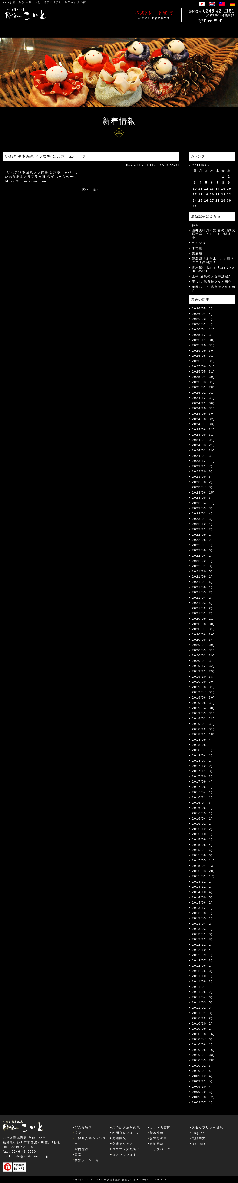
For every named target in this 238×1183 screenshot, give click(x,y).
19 (206, 194)
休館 (195, 225)
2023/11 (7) (202, 466)
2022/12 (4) (202, 524)
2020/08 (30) (203, 624)
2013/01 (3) (202, 934)
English (198, 1133)
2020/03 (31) (203, 650)
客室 (78, 1154)
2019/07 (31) (203, 692)
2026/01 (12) (203, 329)
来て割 (197, 248)
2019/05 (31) (203, 703)
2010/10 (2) (202, 1023)
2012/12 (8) (202, 939)
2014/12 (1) (202, 881)
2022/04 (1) (202, 555)
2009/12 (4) (202, 1076)
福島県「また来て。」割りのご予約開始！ (213, 260)
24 (195, 200)
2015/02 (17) (203, 876)
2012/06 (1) (202, 965)
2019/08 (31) (203, 687)
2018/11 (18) (203, 734)
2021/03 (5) (202, 603)
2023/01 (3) (202, 519)
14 (217, 188)
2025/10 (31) (203, 345)
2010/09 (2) (202, 1028)
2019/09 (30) (203, 681)
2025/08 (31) (203, 355)
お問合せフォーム (126, 1133)
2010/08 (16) (203, 1034)
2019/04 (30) (203, 708)
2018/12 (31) (203, 729)
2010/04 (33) (203, 1055)
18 (200, 194)
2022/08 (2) (202, 539)
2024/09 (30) (203, 413)
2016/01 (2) (202, 823)
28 (217, 200)
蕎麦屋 (197, 253)
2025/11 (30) (203, 340)
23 (229, 194)
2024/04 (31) (203, 440)
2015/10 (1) (202, 834)
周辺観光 (119, 1138)
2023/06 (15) (203, 492)
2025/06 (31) (203, 366)
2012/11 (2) (202, 944)
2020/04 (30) (203, 645)
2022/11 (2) (202, 529)
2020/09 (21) (203, 618)
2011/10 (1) (202, 976)
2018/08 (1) (202, 744)
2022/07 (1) (202, 545)
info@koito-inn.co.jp (32, 1156)
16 (229, 188)
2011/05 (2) (202, 992)
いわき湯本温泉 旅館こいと (22, 2)
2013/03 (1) (202, 929)
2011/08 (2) (202, 981)
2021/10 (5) (202, 571)
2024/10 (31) (203, 408)
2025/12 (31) (203, 334)
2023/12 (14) (203, 461)
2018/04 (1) (202, 755)
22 (223, 194)
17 (195, 194)
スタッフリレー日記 (207, 1127)
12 (206, 188)
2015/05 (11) (203, 860)
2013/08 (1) (202, 913)
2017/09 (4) (202, 781)
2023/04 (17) (203, 503)
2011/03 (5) (202, 1002)
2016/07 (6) (202, 802)
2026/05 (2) (202, 308)
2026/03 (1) (202, 319)
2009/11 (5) (202, 1081)
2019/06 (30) (203, 697)
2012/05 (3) (202, 971)
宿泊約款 (157, 1144)
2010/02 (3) (202, 1065)
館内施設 (82, 1149)
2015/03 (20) (203, 871)
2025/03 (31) (203, 382)
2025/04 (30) (203, 377)
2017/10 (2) (202, 776)
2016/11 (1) (202, 797)
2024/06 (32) (203, 429)
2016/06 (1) (202, 808)
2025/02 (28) (203, 387)
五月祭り (199, 243)
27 (212, 200)
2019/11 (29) (203, 671)
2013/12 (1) (202, 908)
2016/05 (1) (202, 813)
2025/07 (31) (203, 361)
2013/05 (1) (202, 918)
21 (217, 194)
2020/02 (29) (203, 655)
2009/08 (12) (203, 1097)
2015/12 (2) (202, 829)
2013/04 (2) (202, 923)
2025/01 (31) (203, 392)
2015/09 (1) (202, 839)
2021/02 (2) (202, 608)
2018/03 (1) (202, 760)
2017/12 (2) (202, 766)
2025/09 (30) (203, 350)
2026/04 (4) (202, 314)
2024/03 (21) (203, 445)
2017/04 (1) (202, 792)
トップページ (160, 1149)
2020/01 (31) (203, 660)
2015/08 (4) (202, 845)
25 (200, 200)
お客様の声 (158, 1138)
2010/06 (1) (202, 1044)
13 (212, 188)
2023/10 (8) (202, 471)
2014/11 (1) (202, 886)
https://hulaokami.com (25, 181)
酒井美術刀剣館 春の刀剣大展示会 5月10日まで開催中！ (213, 234)
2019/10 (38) (203, 676)
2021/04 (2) (202, 597)
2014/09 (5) (202, 897)
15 (223, 188)
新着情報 (157, 1133)
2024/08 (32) (203, 419)
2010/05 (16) (203, 1050)
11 (200, 188)
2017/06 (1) (202, 787)
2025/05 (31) (203, 371)
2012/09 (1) (202, 955)
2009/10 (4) (202, 1086)
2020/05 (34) (203, 639)
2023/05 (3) (202, 497)
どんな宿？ (83, 1127)
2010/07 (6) (202, 1039)
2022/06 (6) (202, 550)
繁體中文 (199, 1138)
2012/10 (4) (202, 949)
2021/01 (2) (202, 613)
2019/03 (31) (203, 713)
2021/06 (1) (202, 587)
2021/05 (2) (202, 592)
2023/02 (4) (202, 513)
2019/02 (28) (203, 718)
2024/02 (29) (203, 450)
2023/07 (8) (202, 487)
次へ (85, 189)
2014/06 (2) (202, 902)
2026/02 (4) (202, 324)
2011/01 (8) (202, 1013)
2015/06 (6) (202, 855)
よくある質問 (160, 1127)
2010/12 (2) (202, 1018)
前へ (97, 189)
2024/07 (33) (203, 424)
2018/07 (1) (202, 750)
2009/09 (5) (202, 1092)
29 (223, 200)
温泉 (78, 1133)
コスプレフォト (124, 1154)
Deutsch (199, 1144)
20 (212, 194)
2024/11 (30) (203, 403)
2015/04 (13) (203, 865)
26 (206, 200)
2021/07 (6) (202, 582)
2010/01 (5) (202, 1070)
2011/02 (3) (202, 1007)
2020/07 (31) (203, 629)
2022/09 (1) (202, 534)
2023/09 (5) (202, 476)
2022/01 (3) (202, 566)
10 (195, 188)
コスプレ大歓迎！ (126, 1149)
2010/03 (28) (203, 1060)
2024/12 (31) (203, 398)
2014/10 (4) (202, 892)
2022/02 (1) (202, 561)
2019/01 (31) (203, 724)
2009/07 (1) (202, 1102)
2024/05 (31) (203, 434)
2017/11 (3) (202, 771)
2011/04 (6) (202, 997)
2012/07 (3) (202, 960)
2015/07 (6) (202, 850)
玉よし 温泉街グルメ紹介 (212, 281)
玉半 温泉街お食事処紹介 (212, 276)
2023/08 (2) (202, 482)
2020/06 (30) (203, 634)
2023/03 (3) (202, 508)
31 (195, 206)
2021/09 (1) (202, 576)
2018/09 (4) (202, 739)
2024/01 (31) (203, 455)
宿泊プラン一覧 (87, 1160)
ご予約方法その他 (126, 1127)
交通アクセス (122, 1144)
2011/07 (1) (202, 986)
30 (229, 200)
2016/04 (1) (202, 818)
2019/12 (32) (203, 666)
